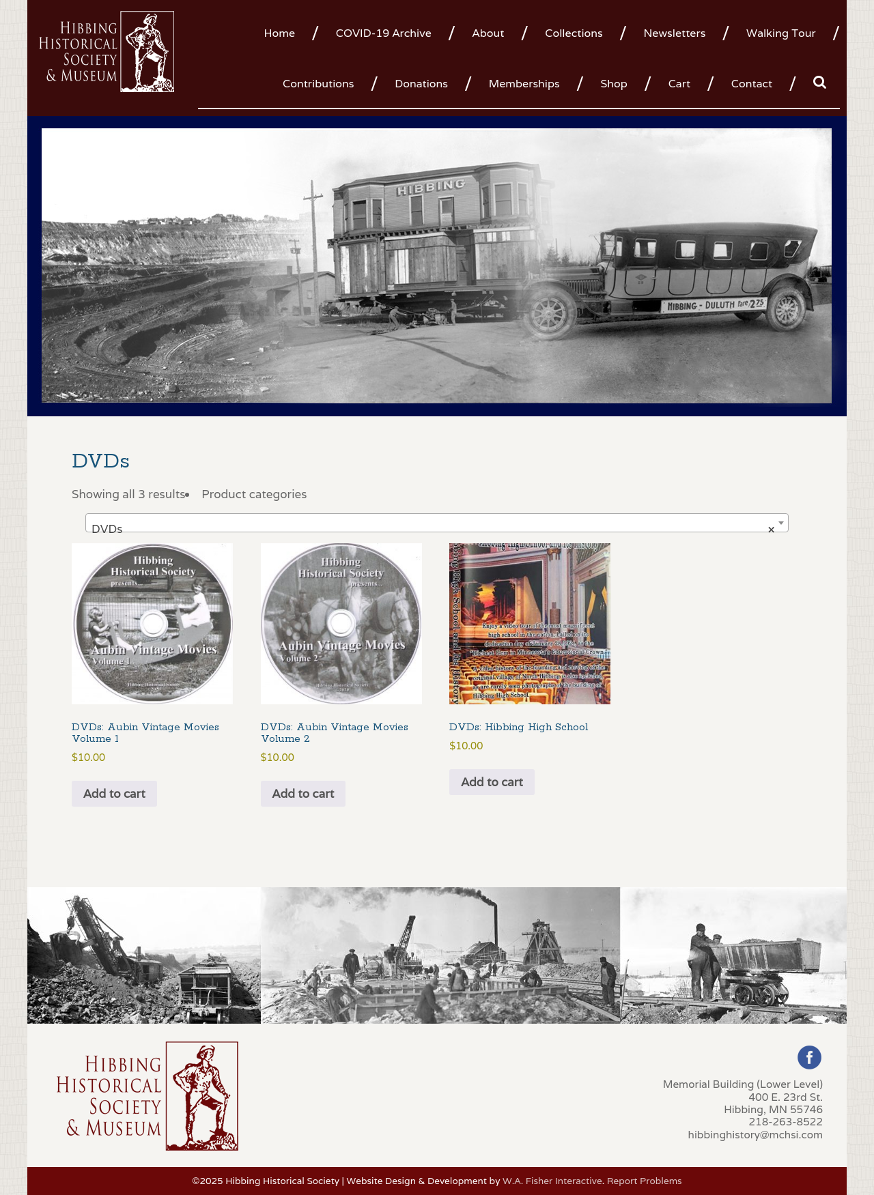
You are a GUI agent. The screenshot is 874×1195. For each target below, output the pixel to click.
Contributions (318, 83)
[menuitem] (284, 32)
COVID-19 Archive (384, 33)
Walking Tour (781, 33)
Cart (679, 83)
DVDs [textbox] (432, 528)
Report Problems (644, 1181)
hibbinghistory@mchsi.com (755, 1134)
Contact (751, 83)
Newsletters (674, 33)
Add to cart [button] (114, 793)
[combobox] (437, 522)
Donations (421, 83)
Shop (613, 83)
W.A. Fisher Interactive (552, 1181)
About (489, 33)
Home (279, 33)
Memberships (524, 83)
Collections (573, 33)
